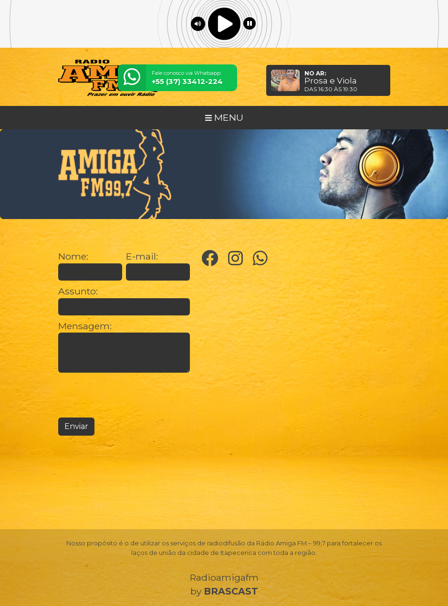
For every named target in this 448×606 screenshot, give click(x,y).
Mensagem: (85, 326)
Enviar (76, 426)
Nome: (73, 256)
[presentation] (130, 395)
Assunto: (78, 291)
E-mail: (142, 256)
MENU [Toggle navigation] (224, 117)
